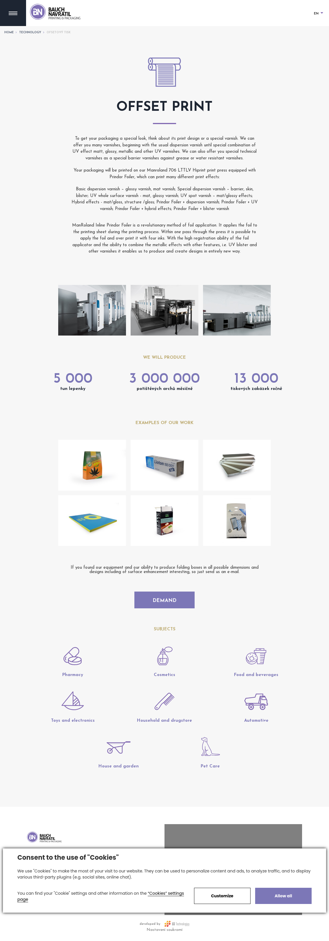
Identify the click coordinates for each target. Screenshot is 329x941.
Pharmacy (72, 678)
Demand (164, 601)
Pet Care (210, 769)
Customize (222, 896)
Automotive (256, 724)
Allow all (283, 896)
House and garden (118, 769)
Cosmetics (164, 678)
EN (318, 13)
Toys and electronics (73, 724)
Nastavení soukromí (164, 933)
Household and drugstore (164, 724)
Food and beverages (256, 678)
